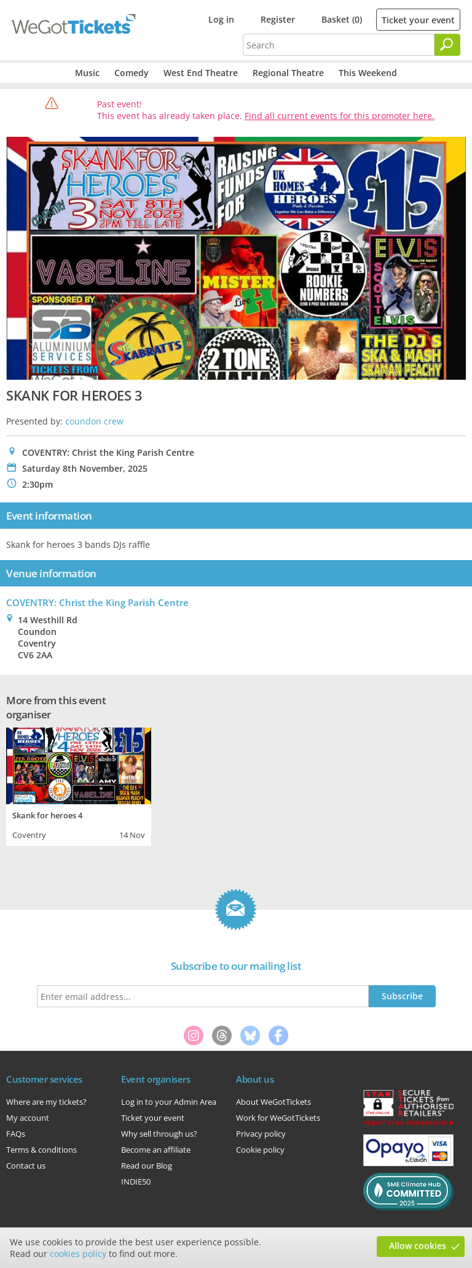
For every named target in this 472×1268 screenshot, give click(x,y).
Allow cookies (417, 1245)
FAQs (15, 1133)
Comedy (131, 73)
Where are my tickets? (46, 1101)
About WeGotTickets (273, 1101)
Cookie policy (260, 1149)
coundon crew (94, 421)
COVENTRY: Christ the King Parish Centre (97, 602)
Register (278, 19)
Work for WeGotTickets (278, 1117)
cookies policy (78, 1253)
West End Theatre (200, 73)
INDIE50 (136, 1181)
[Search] (447, 45)
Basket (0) (341, 19)
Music (87, 73)
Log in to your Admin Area (168, 1101)
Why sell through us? (159, 1133)
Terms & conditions (41, 1149)
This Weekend (368, 73)
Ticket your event (418, 20)
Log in (221, 19)
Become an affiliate (156, 1149)
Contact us (25, 1165)
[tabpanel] (78, 785)
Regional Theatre (288, 73)
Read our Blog (146, 1165)
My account (27, 1117)
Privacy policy (261, 1133)
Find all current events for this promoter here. (340, 115)
